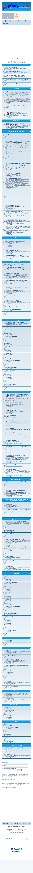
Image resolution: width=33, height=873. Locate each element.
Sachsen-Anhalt (10, 381)
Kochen (8, 737)
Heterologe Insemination (16, 479)
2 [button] (13, 62)
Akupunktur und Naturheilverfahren (15, 240)
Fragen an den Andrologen (13, 219)
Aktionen (8, 650)
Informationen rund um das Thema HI (16, 481)
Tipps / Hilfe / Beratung (16, 745)
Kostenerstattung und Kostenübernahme (17, 665)
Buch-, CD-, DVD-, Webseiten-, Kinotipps (16, 704)
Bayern (8, 340)
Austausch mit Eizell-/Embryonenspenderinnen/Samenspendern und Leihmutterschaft (18, 430)
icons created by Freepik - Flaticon (16, 827)
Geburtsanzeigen (10, 530)
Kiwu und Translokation (12, 440)
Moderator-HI (19, 486)
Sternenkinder (10, 312)
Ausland (8, 333)
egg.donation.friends (15, 187)
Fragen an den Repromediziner (14, 134)
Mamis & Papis (10, 533)
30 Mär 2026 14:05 (21, 76)
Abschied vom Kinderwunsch (14, 309)
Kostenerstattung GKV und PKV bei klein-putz (18, 226)
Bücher (8, 707)
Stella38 (12, 662)
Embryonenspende (14, 420)
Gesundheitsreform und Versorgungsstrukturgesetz (13, 301)
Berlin (8, 343)
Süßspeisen (9, 741)
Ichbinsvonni (16, 72)
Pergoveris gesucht (11, 67)
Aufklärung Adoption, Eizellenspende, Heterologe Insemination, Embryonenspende (16, 500)
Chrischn (13, 405)
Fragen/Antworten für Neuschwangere (16, 521)
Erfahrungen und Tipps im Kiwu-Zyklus (16, 280)
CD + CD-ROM (10, 710)
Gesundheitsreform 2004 (12, 659)
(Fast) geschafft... (16, 519)
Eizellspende (13, 415)
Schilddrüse (9, 245)
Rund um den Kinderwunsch (17, 267)
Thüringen (9, 387)
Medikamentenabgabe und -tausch (19, 394)
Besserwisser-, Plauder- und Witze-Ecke (16, 693)
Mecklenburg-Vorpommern (13, 360)
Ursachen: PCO (10, 286)
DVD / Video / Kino (11, 714)
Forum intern (16, 120)
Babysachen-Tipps (11, 560)
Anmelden (4, 760)
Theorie (16, 237)
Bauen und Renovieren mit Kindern (15, 539)
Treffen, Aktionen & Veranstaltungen (19, 98)
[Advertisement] (15, 41)
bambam (13, 750)
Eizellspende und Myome (13, 83)
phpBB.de (22, 830)
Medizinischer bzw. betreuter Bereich (16, 131)
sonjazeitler (13, 160)
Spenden (14, 787)
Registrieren (11, 760)
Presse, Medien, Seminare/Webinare (19, 105)
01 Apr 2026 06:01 (22, 68)
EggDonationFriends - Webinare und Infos (17, 178)
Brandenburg (9, 346)
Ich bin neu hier (14, 91)
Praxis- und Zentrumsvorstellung (15, 322)
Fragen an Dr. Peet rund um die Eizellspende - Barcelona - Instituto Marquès (18, 142)
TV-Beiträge (9, 672)
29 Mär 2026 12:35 (22, 80)
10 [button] (22, 62)
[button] (9, 62)
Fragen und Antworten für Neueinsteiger (16, 264)
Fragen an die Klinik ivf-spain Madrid (16, 172)
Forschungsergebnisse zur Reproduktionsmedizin (13, 249)
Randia (12, 425)
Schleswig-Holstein (11, 384)
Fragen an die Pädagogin (13, 205)
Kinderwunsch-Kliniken (16, 112)
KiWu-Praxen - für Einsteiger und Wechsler (16, 320)
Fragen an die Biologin (12, 156)
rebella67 (14, 486)
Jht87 (15, 76)
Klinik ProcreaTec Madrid (16, 175)
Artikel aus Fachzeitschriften (13, 655)
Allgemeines (16, 88)
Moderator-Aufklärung (15, 506)
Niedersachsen (10, 364)
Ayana (12, 412)
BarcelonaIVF (14, 168)
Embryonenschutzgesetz (12, 306)
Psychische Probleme (12, 464)
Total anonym (10, 698)
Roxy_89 (22, 784)
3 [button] (15, 62)
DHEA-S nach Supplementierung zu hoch (17, 79)
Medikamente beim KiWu (12, 273)
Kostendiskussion (11, 295)
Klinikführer (16, 573)
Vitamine (8, 681)
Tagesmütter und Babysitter (13, 553)
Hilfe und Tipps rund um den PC (14, 747)
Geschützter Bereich (16, 392)
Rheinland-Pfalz (10, 370)
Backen (8, 724)
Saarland (8, 374)
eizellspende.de (14, 201)
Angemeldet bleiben (11, 769)
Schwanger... (9, 527)
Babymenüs (9, 556)
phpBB (12, 829)
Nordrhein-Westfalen (11, 367)
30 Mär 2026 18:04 (24, 72)
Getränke (8, 734)
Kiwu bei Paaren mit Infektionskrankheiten (17, 446)
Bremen (8, 350)
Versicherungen (10, 754)
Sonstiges (16, 690)
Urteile (8, 676)
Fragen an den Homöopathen (14, 211)
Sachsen (8, 377)
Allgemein (9, 640)
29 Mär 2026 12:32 (22, 84)
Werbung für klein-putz (12, 686)
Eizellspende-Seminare (12, 191)
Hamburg (8, 353)
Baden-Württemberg (11, 336)
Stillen (8, 545)
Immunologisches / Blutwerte (14, 255)
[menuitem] (6, 21)
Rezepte (16, 721)
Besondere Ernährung (12, 727)
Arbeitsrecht (9, 566)
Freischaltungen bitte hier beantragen (14, 402)
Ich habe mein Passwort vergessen (9, 768)
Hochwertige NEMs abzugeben (14, 71)
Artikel (16, 638)
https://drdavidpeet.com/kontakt (12, 149)
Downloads (16, 648)
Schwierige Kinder (11, 469)
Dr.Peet (15, 80)
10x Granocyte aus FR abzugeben (15, 75)
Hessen (8, 357)
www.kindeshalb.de (10, 207)
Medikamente (9, 669)
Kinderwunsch (16, 261)
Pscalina (16, 68)
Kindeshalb (13, 208)
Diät (7, 731)
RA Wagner (13, 233)
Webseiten (9, 717)
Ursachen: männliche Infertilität (14, 290)
